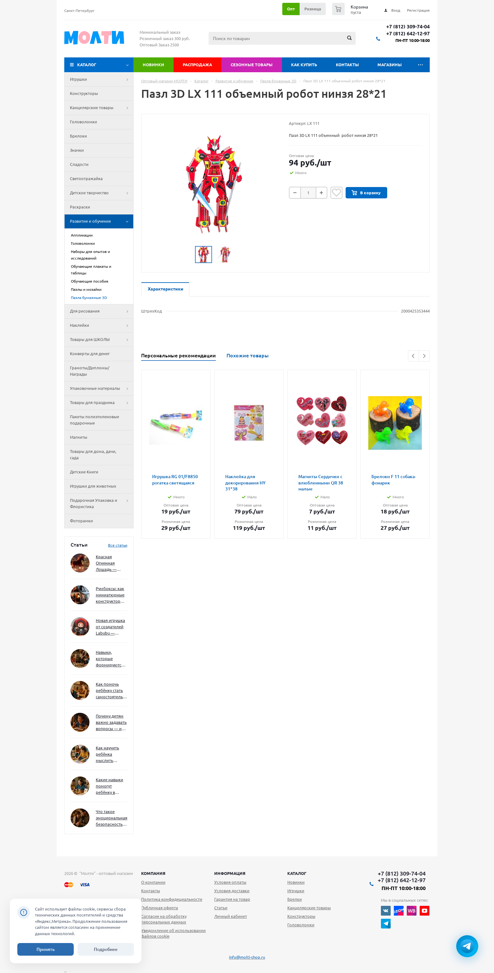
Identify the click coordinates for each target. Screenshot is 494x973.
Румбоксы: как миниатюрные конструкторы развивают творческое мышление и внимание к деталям (110, 595)
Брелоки (78, 136)
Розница (312, 9)
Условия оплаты (230, 882)
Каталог (86, 64)
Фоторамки (81, 521)
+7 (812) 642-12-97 (408, 33)
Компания (153, 873)
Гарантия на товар (232, 899)
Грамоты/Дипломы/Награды (89, 371)
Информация (229, 873)
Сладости (79, 164)
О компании (153, 882)
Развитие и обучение (101, 221)
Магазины (389, 64)
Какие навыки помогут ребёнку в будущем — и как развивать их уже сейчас (109, 786)
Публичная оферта (159, 908)
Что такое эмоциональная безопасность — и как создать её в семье (111, 818)
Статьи (220, 908)
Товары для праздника (101, 403)
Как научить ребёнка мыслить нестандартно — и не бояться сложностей (110, 755)
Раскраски (80, 207)
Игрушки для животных (93, 486)
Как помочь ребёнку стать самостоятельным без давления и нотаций (111, 691)
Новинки (153, 64)
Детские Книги (84, 472)
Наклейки (101, 325)
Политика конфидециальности (171, 899)
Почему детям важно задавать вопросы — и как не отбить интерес (111, 723)
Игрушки (101, 79)
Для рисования (101, 311)
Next (424, 356)
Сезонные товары (252, 64)
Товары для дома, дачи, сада (93, 454)
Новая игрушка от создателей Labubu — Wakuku (110, 627)
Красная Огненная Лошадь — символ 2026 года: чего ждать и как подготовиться (110, 563)
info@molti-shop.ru (247, 957)
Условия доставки (232, 890)
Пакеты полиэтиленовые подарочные (94, 419)
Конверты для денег (90, 353)
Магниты (78, 437)
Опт (291, 9)
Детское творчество (101, 193)
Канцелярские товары (101, 108)
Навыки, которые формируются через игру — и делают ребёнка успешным (110, 659)
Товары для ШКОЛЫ (101, 340)
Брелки (294, 899)
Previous (413, 356)
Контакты (347, 64)
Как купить (304, 64)
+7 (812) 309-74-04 (408, 26)
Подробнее (106, 949)
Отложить (336, 193)
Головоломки (83, 122)
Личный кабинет (230, 916)
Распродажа (197, 64)
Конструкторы (84, 93)
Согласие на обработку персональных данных (164, 919)
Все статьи (117, 545)
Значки (77, 150)
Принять (46, 949)
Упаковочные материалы (101, 389)
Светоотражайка (86, 178)
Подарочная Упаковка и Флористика (101, 504)
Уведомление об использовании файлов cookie (173, 933)
